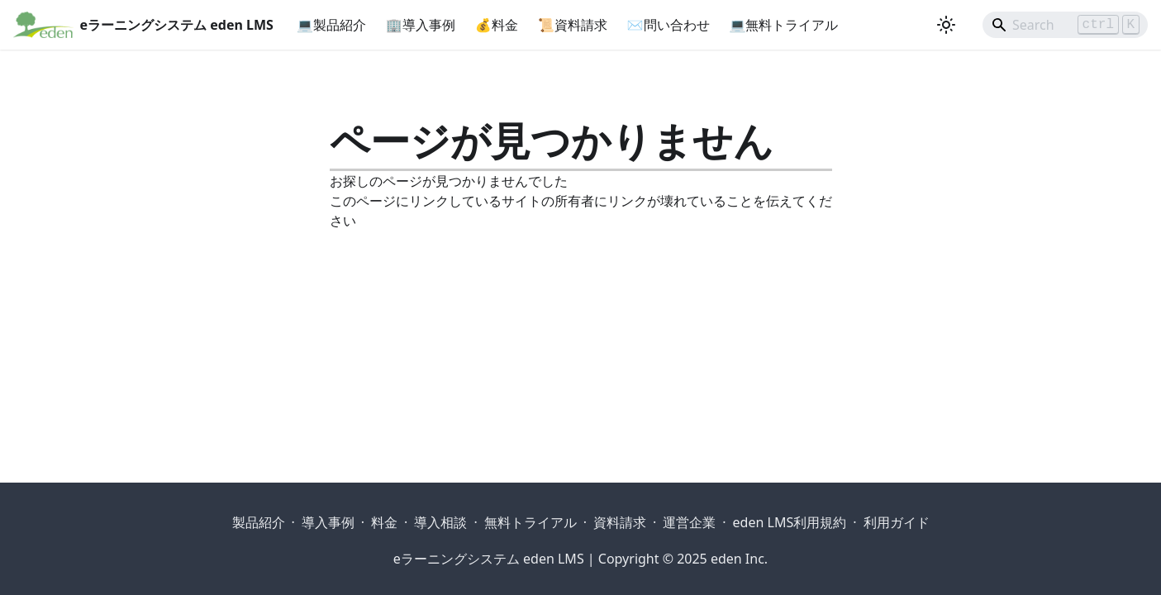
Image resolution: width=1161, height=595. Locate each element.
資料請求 (619, 522)
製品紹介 (258, 522)
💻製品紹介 (331, 25)
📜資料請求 (572, 25)
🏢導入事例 (420, 25)
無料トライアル (530, 522)
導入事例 (328, 522)
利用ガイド (897, 522)
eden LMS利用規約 (790, 522)
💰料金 (496, 25)
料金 (384, 522)
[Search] (1065, 25)
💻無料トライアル (784, 25)
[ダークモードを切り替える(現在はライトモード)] (946, 25)
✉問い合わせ (668, 25)
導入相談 (440, 522)
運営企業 (689, 522)
